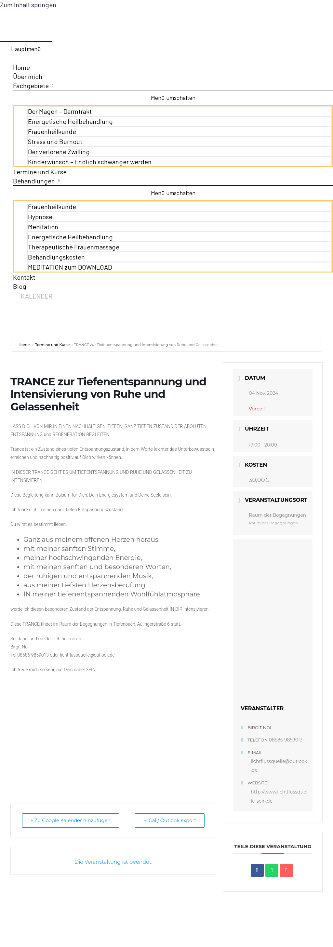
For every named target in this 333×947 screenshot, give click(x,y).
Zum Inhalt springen (28, 4)
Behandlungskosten (56, 257)
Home (21, 67)
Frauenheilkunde (52, 131)
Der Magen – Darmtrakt (60, 111)
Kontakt (24, 277)
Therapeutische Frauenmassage (73, 247)
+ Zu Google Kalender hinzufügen (72, 820)
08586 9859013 (285, 740)
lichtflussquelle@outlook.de (279, 765)
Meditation (43, 227)
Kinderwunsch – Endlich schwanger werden (90, 162)
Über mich (27, 76)
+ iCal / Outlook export (168, 820)
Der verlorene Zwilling (59, 151)
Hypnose (40, 216)
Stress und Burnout (55, 141)
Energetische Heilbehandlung (70, 121)
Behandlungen (34, 181)
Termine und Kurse (40, 172)
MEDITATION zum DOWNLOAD (70, 267)
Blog (19, 286)
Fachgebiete (31, 85)
